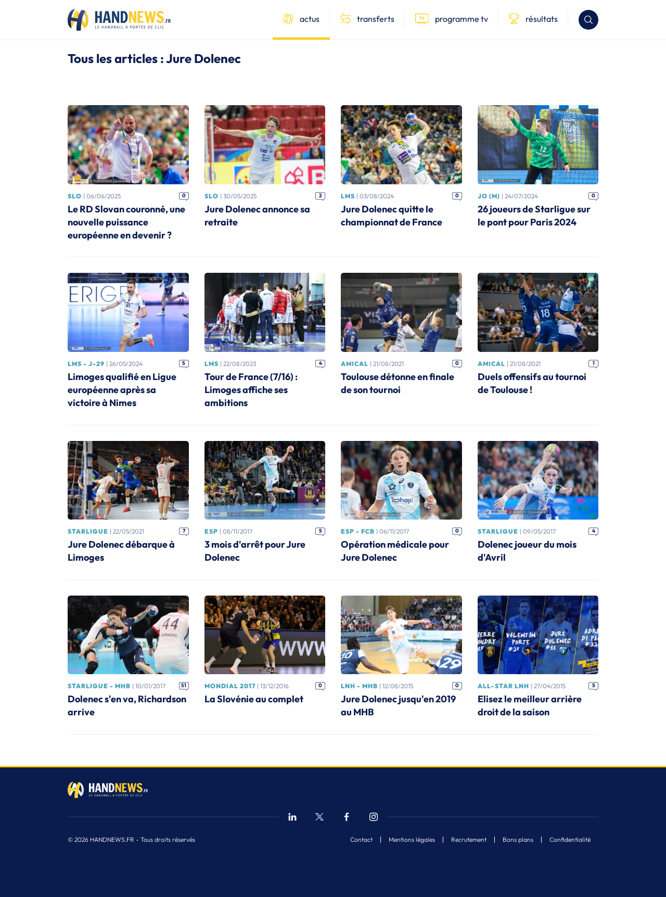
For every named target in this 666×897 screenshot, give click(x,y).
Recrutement (468, 840)
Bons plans (518, 840)
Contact (361, 840)
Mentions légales (412, 840)
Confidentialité (570, 840)
